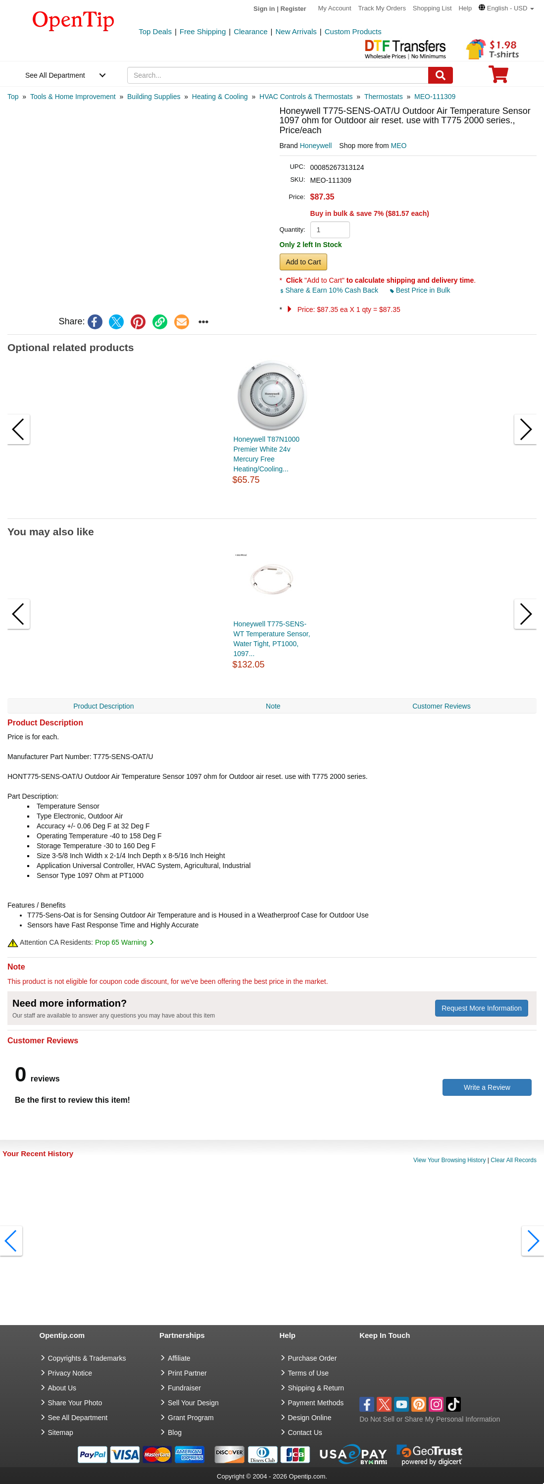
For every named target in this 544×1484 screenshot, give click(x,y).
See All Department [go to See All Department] (78, 1418)
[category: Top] (13, 97)
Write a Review (487, 1087)
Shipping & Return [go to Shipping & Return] (316, 1388)
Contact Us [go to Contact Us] (305, 1432)
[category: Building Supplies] (153, 97)
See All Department (55, 75)
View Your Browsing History (449, 1160)
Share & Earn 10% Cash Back (330, 290)
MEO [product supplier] (399, 146)
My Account (334, 8)
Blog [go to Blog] (175, 1432)
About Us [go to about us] (62, 1388)
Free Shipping (203, 31)
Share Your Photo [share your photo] (75, 1403)
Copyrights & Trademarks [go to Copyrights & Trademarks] (87, 1358)
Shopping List (432, 8)
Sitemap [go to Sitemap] (60, 1432)
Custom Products (353, 31)
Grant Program (191, 1418)
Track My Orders (382, 8)
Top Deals (155, 31)
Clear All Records (514, 1160)
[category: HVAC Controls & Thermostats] (306, 97)
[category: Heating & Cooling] (220, 97)
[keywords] (278, 75)
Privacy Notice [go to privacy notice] (70, 1373)
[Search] (440, 75)
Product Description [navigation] (103, 706)
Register (293, 8)
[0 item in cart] (498, 77)
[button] (506, 8)
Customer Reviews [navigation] (441, 706)
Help (465, 8)
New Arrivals (295, 31)
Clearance (250, 31)
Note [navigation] (273, 706)
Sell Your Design (193, 1403)
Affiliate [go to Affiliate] (179, 1358)
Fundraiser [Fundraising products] (184, 1388)
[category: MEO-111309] (434, 97)
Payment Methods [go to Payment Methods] (316, 1403)
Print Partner (187, 1373)
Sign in (264, 8)
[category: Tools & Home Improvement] (73, 97)
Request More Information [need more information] (482, 1008)
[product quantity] (330, 229)
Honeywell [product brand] (316, 146)
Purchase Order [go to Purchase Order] (312, 1358)
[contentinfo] (73, 20)
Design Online (310, 1418)
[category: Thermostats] (383, 97)
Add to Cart (303, 262)
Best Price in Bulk (420, 290)
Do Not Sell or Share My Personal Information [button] (429, 1419)
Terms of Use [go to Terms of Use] (308, 1373)
